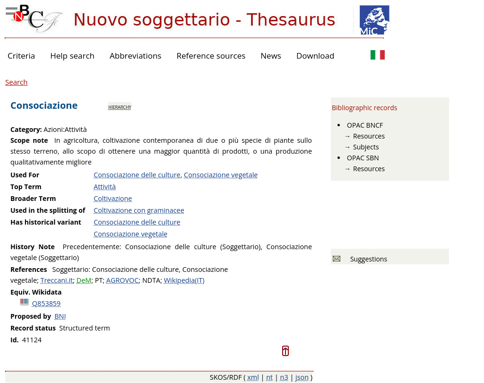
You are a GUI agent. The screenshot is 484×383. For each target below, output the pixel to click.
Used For (24, 174)
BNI (60, 316)
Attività (105, 186)
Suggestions (367, 258)
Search (16, 82)
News (270, 55)
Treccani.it (57, 280)
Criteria (21, 55)
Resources (369, 135)
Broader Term (33, 198)
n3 (284, 377)
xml (253, 377)
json (302, 377)
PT (99, 280)
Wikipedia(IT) (184, 280)
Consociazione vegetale (221, 174)
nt (269, 377)
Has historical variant (45, 222)
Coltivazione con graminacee (139, 210)
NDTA (151, 280)
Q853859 (46, 303)
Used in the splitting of (47, 210)
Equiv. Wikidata (35, 291)
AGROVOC (122, 280)
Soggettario (70, 269)
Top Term (26, 186)
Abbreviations (135, 55)
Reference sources (210, 55)
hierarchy (119, 106)
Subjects (366, 146)
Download (315, 55)
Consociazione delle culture (137, 174)
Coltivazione (113, 198)
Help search (72, 55)
